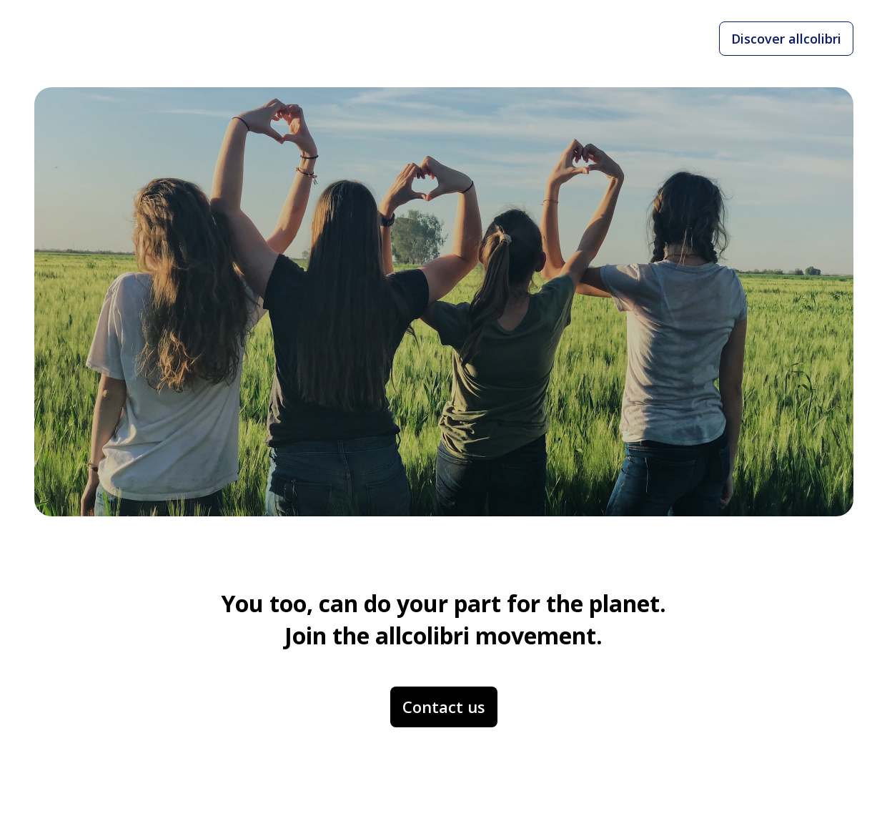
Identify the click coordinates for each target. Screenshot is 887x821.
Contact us (443, 706)
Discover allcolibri (786, 38)
